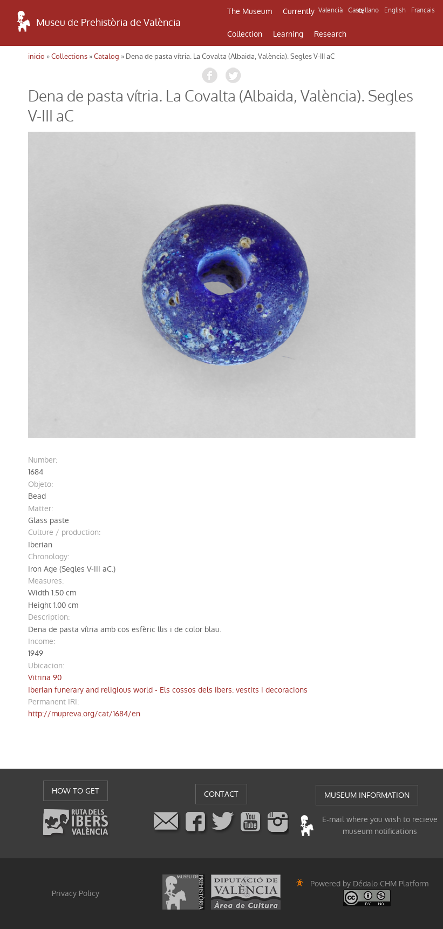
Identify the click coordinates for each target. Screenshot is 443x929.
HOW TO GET (75, 790)
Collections (69, 56)
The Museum (249, 11)
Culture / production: (64, 532)
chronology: (48, 556)
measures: (46, 580)
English (395, 10)
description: (49, 617)
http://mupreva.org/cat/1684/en (84, 713)
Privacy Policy (75, 893)
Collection (244, 34)
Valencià (330, 10)
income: (41, 641)
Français (423, 10)
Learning (288, 34)
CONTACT (221, 794)
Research (330, 34)
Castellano (363, 10)
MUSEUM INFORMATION (367, 795)
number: (42, 460)
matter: (40, 508)
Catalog (106, 56)
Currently (299, 11)
